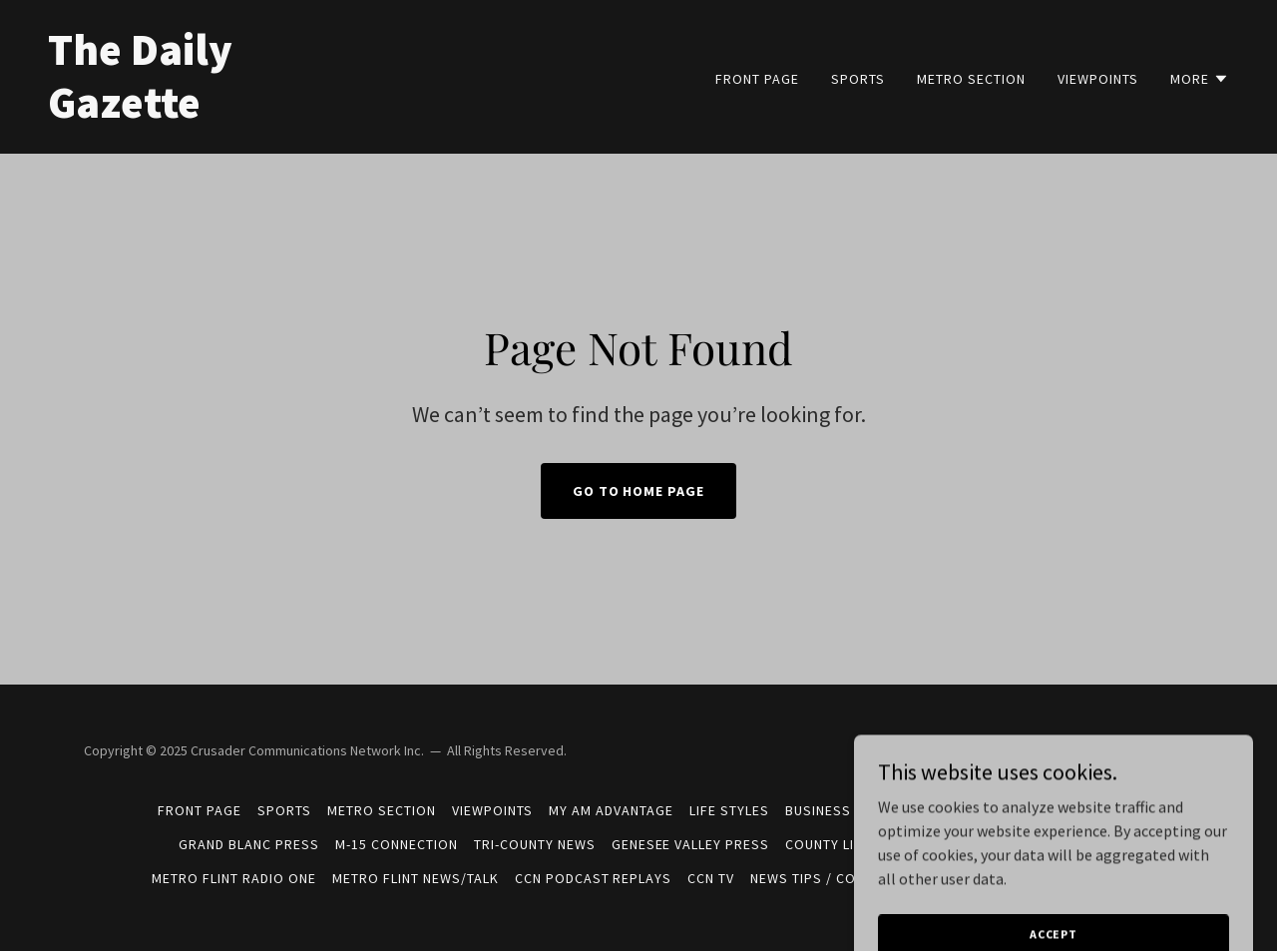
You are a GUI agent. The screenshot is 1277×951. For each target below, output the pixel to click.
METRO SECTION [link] (971, 79)
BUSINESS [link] (818, 810)
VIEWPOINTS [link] (1098, 79)
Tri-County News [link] (535, 844)
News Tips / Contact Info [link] (842, 878)
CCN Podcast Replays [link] (593, 878)
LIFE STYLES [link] (729, 810)
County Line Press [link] (852, 844)
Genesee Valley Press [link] (691, 844)
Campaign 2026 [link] (919, 810)
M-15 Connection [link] (396, 844)
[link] (335, 112)
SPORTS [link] (858, 79)
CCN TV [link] (710, 878)
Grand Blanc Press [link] (249, 844)
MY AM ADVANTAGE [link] (611, 810)
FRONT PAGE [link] (757, 79)
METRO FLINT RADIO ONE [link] (234, 878)
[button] (1199, 79)
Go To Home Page (639, 491)
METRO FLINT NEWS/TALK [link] (415, 878)
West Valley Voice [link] (1053, 810)
